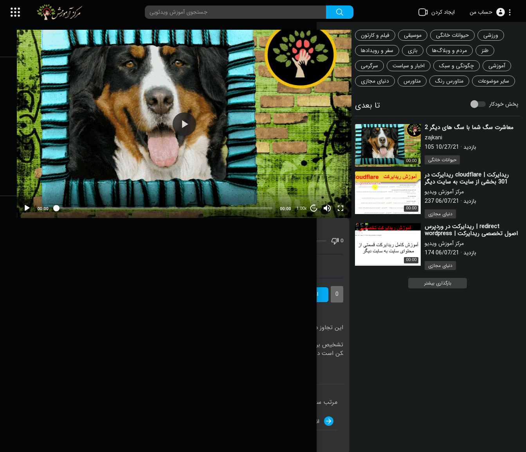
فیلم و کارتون (381, 35)
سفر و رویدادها (383, 50)
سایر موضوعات (382, 96)
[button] (490, 12)
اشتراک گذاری (94, 256)
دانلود (298, 256)
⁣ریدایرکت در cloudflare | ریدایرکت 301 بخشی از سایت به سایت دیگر (473, 193)
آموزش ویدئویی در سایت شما (196, 256)
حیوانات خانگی (458, 35)
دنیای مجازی (381, 81)
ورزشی (497, 35)
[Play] (47, 199)
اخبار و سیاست (415, 65)
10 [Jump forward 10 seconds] (318, 198)
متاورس (418, 81)
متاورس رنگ (455, 81)
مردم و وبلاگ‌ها (455, 50)
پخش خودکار (503, 119)
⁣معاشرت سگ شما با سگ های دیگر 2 (475, 143)
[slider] (176, 199)
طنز (491, 50)
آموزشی (503, 65)
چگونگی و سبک (462, 65)
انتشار (326, 411)
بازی (419, 50)
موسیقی (419, 35)
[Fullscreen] (344, 199)
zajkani (440, 153)
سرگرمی (375, 65)
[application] (196, 119)
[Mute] (331, 199)
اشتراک (317, 285)
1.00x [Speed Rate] (305, 199)
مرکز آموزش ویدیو (450, 207)
